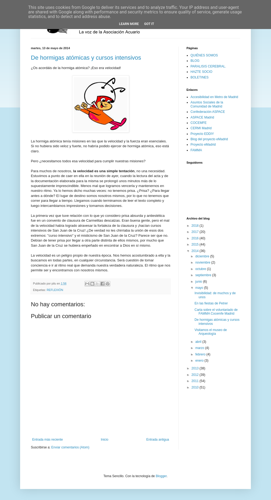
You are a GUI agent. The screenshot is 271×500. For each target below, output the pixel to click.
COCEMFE (199, 123)
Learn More (129, 24)
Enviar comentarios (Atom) (70, 447)
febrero (200, 354)
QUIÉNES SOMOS (204, 55)
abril (198, 342)
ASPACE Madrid (202, 117)
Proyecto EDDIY (202, 134)
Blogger (161, 476)
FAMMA (196, 150)
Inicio (104, 439)
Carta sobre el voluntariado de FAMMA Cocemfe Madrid (216, 311)
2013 (196, 368)
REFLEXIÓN (55, 290)
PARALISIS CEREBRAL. (208, 66)
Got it (149, 24)
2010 (196, 387)
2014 (196, 251)
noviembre (203, 262)
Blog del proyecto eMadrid (209, 139)
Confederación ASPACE (208, 112)
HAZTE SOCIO (201, 72)
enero (199, 360)
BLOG (195, 61)
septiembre (203, 275)
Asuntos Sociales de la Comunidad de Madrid (207, 104)
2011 (196, 381)
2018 (196, 226)
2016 (196, 238)
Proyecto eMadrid (203, 144)
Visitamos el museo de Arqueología (211, 332)
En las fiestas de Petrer (211, 303)
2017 (196, 232)
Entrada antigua (157, 439)
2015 (196, 244)
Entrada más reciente (47, 439)
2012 (196, 375)
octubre (201, 269)
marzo (200, 348)
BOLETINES (199, 77)
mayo (199, 288)
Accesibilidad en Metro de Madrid (214, 97)
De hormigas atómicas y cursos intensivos (86, 57)
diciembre (202, 256)
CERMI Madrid (201, 128)
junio (199, 281)
